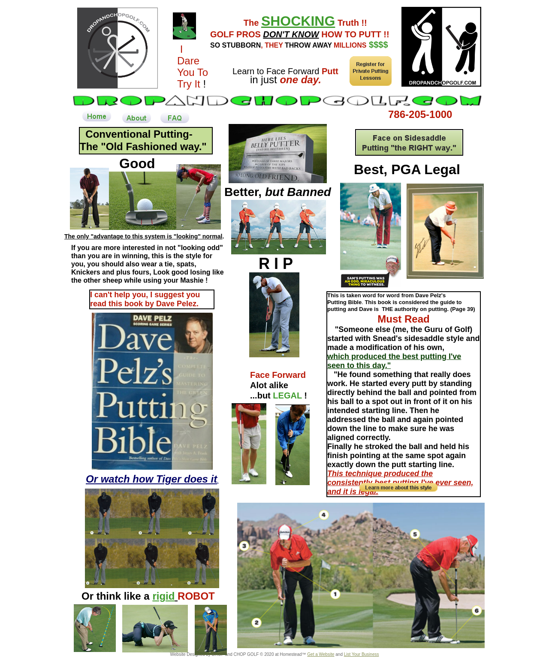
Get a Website (320, 654)
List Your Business (361, 654)
